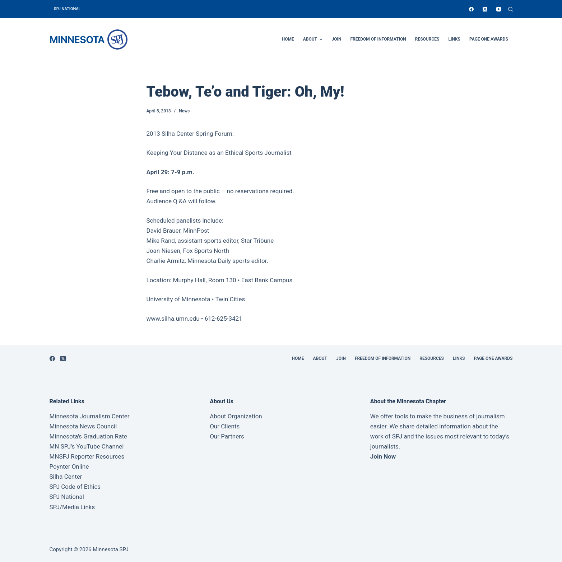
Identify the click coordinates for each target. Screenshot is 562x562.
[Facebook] (471, 9)
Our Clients (225, 426)
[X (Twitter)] (485, 9)
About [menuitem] (314, 39)
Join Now (383, 456)
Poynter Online (69, 466)
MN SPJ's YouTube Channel (87, 446)
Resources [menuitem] (427, 39)
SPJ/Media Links (72, 507)
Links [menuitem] (454, 39)
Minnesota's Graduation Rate (88, 436)
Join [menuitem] (336, 39)
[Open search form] (510, 9)
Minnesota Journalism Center (90, 416)
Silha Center (66, 476)
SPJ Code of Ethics (75, 486)
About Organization (236, 416)
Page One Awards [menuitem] (488, 39)
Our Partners (227, 436)
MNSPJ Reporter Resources (87, 456)
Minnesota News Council (83, 426)
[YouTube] (498, 9)
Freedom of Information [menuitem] (378, 39)
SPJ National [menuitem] (67, 8)
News (184, 110)
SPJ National (67, 496)
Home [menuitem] (288, 39)
